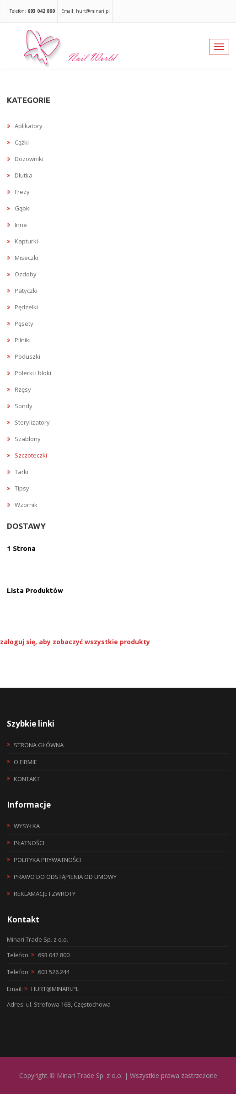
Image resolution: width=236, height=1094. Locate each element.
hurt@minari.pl (55, 989)
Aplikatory (25, 126)
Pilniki (19, 340)
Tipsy (18, 488)
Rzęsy (19, 389)
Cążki (18, 142)
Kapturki (22, 241)
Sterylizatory (28, 422)
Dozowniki (25, 159)
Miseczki (22, 257)
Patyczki (22, 290)
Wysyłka (27, 826)
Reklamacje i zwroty (44, 893)
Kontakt (27, 779)
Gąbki (19, 208)
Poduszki (23, 356)
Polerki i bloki (29, 373)
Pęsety (20, 323)
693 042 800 (54, 955)
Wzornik (22, 505)
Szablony (24, 439)
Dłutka (19, 175)
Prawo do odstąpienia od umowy (65, 877)
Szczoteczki (27, 455)
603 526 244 (54, 972)
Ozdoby (22, 274)
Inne (17, 225)
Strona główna (39, 745)
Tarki (17, 472)
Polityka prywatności (47, 860)
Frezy (18, 192)
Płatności (29, 843)
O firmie (25, 762)
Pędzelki (22, 307)
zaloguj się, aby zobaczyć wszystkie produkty (75, 641)
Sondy (19, 406)
